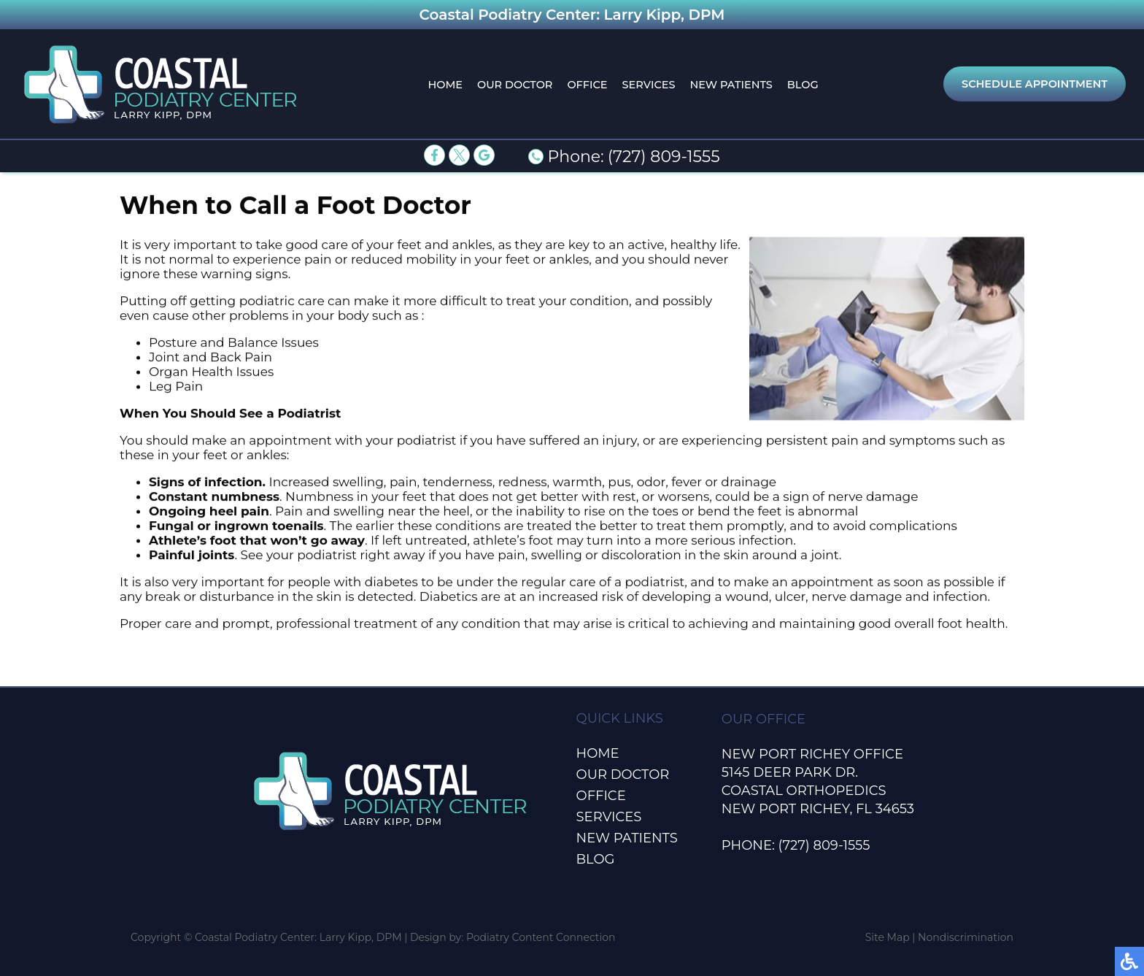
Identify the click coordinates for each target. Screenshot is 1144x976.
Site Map (887, 937)
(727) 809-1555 (664, 156)
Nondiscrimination (965, 937)
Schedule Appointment (1035, 84)
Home (445, 84)
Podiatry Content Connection (541, 937)
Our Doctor (514, 84)
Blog (803, 84)
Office (587, 84)
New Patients (730, 84)
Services (649, 84)
